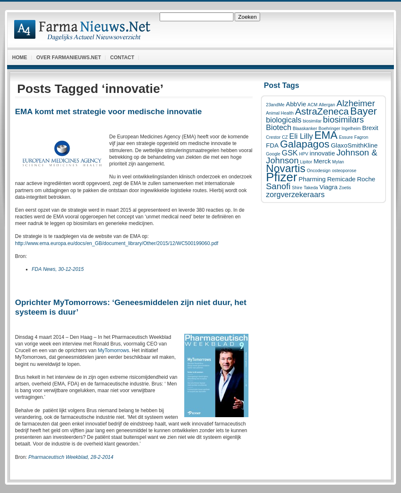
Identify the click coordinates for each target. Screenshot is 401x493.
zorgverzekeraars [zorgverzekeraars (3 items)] (295, 194)
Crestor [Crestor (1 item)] (273, 137)
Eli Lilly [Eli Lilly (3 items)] (301, 136)
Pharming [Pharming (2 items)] (312, 179)
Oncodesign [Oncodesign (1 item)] (319, 170)
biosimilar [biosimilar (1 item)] (312, 120)
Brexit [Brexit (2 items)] (370, 127)
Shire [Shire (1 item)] (297, 187)
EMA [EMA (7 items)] (326, 135)
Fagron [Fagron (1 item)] (361, 137)
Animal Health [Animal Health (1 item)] (279, 112)
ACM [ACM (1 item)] (313, 104)
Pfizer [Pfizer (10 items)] (281, 177)
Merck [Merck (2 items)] (322, 161)
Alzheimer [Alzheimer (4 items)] (355, 103)
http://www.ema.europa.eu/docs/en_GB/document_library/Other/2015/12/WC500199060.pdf (116, 243)
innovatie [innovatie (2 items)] (322, 153)
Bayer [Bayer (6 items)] (363, 111)
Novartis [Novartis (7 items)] (286, 168)
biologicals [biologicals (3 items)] (283, 119)
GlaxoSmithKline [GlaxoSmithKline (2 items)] (354, 145)
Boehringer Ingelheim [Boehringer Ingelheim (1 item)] (339, 128)
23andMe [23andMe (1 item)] (275, 104)
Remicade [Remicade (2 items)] (341, 179)
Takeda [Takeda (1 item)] (310, 187)
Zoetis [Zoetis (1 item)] (345, 187)
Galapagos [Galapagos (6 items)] (305, 144)
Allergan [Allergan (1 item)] (327, 104)
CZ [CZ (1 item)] (285, 137)
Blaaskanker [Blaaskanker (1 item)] (305, 128)
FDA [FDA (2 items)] (272, 145)
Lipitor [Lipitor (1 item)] (306, 161)
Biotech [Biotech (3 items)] (278, 127)
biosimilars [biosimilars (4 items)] (343, 119)
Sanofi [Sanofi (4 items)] (278, 186)
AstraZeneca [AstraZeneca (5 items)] (322, 111)
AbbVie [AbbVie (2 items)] (296, 104)
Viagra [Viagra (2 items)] (328, 186)
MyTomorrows (113, 350)
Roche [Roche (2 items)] (366, 179)
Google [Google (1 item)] (273, 153)
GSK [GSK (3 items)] (290, 152)
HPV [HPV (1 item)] (303, 153)
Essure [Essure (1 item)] (346, 137)
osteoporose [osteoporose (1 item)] (344, 170)
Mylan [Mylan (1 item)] (338, 161)
